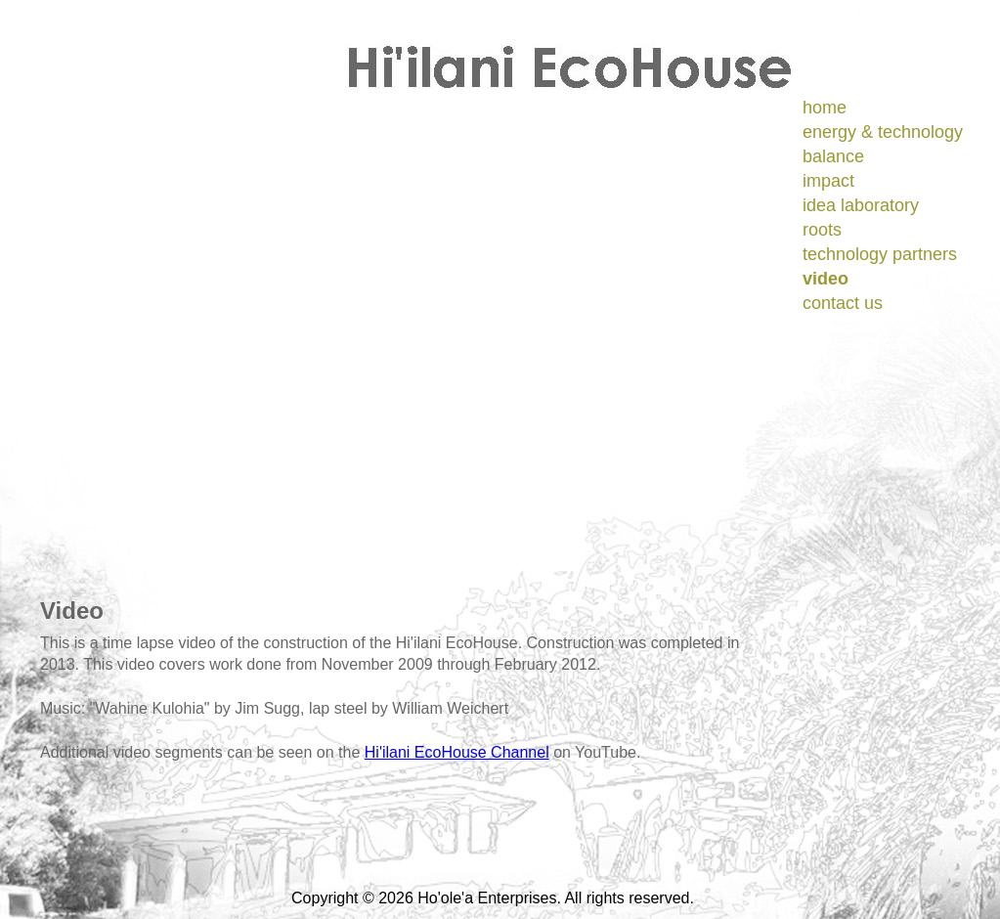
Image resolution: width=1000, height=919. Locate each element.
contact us (843, 303)
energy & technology (883, 132)
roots (822, 230)
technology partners (880, 254)
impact (828, 181)
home (825, 107)
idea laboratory (861, 205)
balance (833, 156)
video (825, 278)
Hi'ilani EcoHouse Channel (457, 752)
